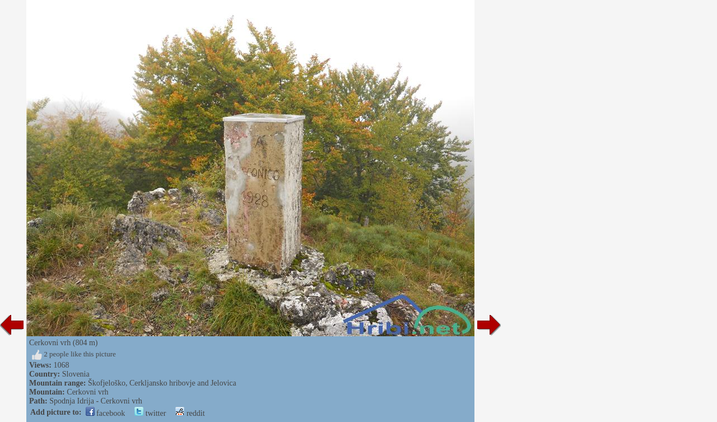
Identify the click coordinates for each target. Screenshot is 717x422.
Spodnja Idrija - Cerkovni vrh (95, 401)
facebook (105, 413)
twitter (150, 413)
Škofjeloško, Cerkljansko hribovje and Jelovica (162, 383)
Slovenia (76, 374)
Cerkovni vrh (87, 392)
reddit (189, 413)
